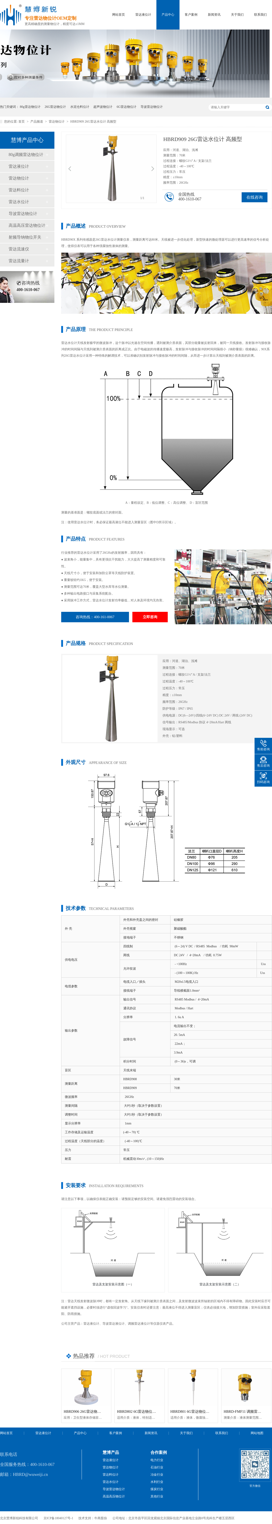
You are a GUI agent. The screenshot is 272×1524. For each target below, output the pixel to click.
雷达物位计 (57, 121)
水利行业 (157, 1482)
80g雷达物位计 (30, 107)
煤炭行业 (157, 1489)
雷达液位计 (143, 14)
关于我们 (237, 14)
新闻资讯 (214, 14)
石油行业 (157, 1467)
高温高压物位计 (114, 1496)
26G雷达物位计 (55, 107)
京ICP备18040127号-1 (58, 1518)
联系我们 (260, 14)
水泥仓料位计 (79, 107)
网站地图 (257, 1433)
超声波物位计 (102, 107)
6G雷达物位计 (126, 107)
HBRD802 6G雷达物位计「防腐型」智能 (149, 1411)
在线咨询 (254, 197)
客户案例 (191, 14)
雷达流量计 (19, 261)
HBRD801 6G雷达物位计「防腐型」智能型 (204, 1411)
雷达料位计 (19, 190)
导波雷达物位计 (152, 107)
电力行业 (157, 1460)
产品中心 (168, 14)
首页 (22, 121)
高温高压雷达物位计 (27, 225)
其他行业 (157, 1496)
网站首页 (118, 14)
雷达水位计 (19, 202)
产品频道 (37, 121)
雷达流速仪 (19, 249)
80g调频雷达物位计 (26, 154)
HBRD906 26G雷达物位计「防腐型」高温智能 (100, 1411)
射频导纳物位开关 (25, 237)
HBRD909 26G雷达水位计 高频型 (93, 121)
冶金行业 (157, 1474)
